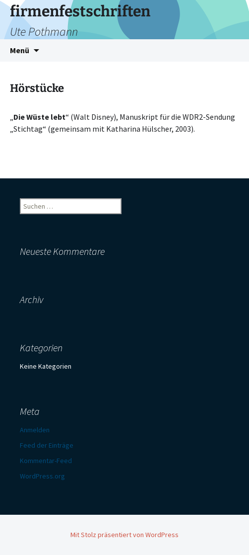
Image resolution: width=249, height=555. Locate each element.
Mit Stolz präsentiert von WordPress (124, 534)
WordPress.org (42, 476)
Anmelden (35, 429)
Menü (19, 50)
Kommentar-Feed (46, 460)
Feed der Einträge (46, 445)
